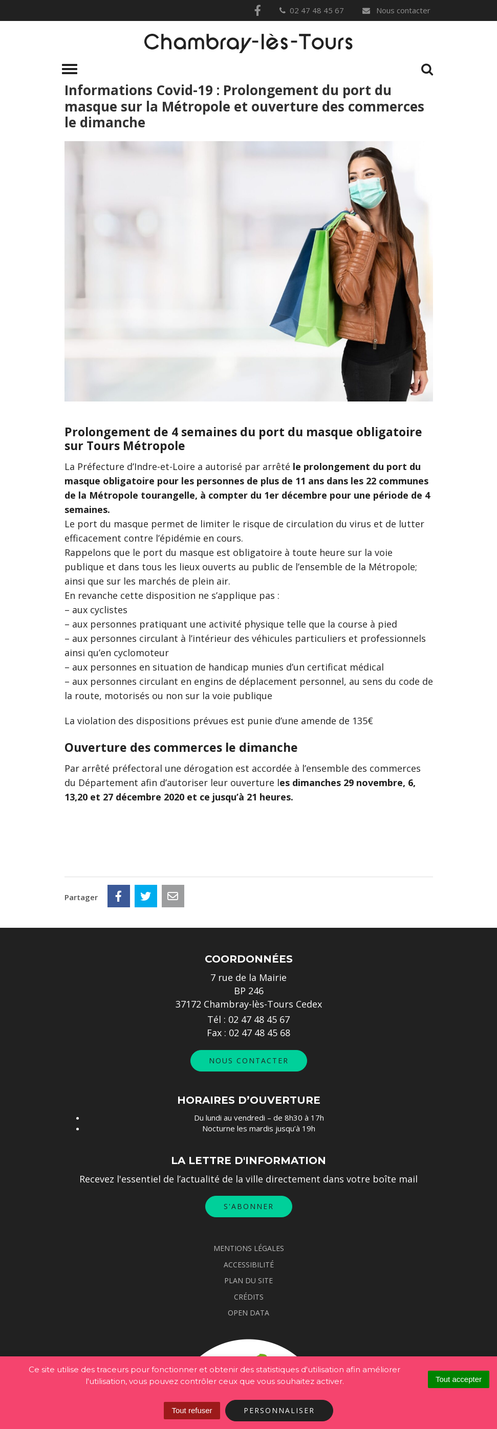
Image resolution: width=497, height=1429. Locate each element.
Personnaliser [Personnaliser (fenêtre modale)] (279, 1410)
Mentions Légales (248, 1248)
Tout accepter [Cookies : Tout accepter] (459, 1379)
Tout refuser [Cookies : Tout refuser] (191, 1410)
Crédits (249, 1297)
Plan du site (248, 1280)
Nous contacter (395, 10)
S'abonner (249, 1206)
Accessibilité (249, 1264)
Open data (248, 1313)
